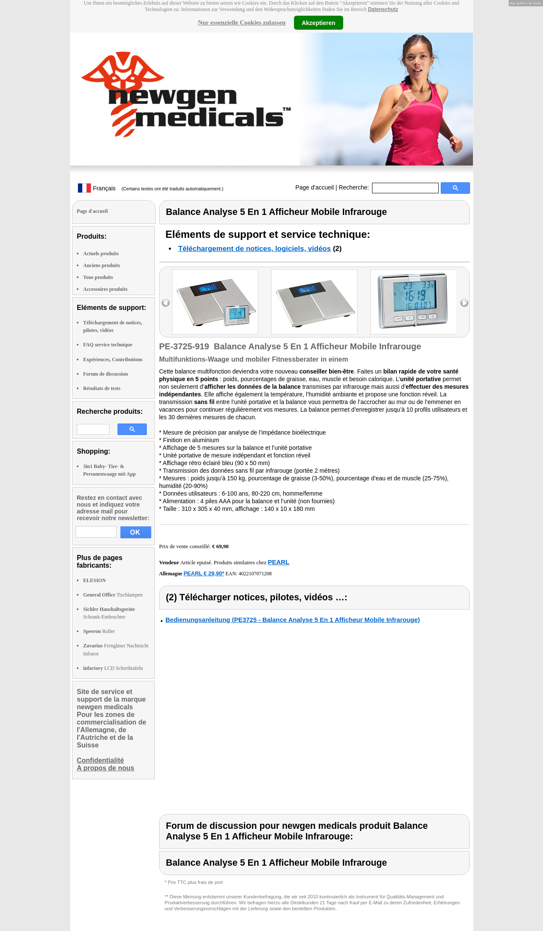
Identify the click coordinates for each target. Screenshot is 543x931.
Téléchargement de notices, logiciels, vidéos (254, 249)
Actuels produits (101, 253)
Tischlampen (113, 595)
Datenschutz (383, 9)
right (464, 303)
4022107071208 (255, 574)
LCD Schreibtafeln (113, 668)
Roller (99, 631)
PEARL (278, 562)
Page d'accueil (314, 187)
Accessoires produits (105, 289)
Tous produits (98, 277)
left (166, 303)
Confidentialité (100, 760)
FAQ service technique (107, 345)
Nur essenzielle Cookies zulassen (241, 22)
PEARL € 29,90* (204, 573)
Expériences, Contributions (113, 359)
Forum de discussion (105, 374)
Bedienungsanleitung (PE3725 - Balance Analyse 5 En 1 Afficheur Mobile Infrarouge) (292, 619)
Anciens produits (101, 265)
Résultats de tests (101, 388)
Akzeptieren (318, 22)
